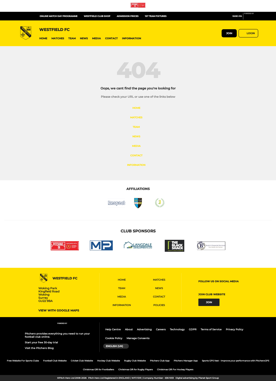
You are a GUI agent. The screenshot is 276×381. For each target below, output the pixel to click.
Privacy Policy (234, 329)
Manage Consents (138, 338)
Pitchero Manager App (186, 360)
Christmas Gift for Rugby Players (135, 369)
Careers (161, 329)
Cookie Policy (113, 338)
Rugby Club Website (135, 360)
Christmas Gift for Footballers (98, 369)
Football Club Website (55, 360)
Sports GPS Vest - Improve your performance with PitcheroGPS (235, 360)
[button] (43, 38)
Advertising (144, 329)
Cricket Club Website (82, 360)
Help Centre (113, 329)
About (129, 329)
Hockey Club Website (108, 360)
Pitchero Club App (160, 360)
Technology (177, 329)
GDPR (192, 329)
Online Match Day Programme (58, 16)
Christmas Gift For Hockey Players (175, 369)
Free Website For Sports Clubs (23, 360)
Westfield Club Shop (97, 16)
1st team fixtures (156, 16)
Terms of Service (211, 329)
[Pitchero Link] (251, 17)
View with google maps (58, 310)
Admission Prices (128, 16)
